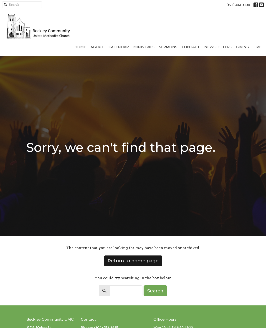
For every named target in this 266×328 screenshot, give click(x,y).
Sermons (168, 47)
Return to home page (133, 260)
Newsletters (218, 47)
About (97, 47)
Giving (242, 47)
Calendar (119, 47)
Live (257, 47)
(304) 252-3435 (238, 4)
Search (155, 291)
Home (80, 47)
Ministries (144, 47)
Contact (191, 47)
